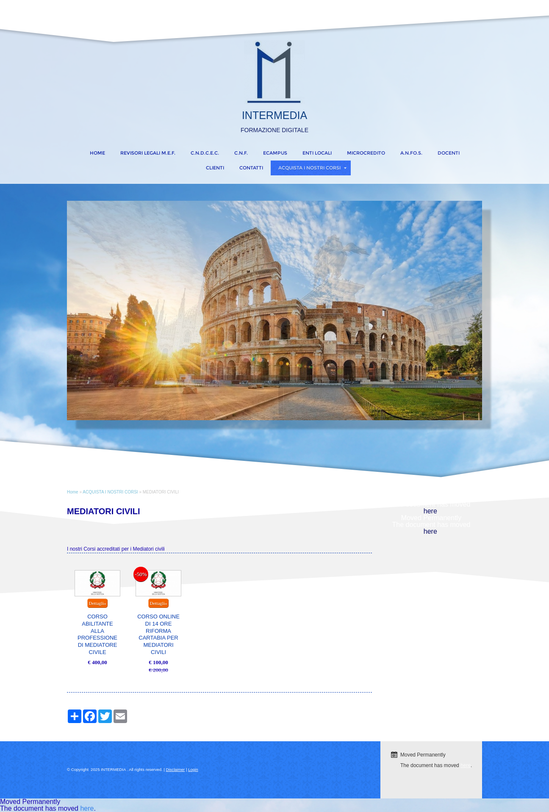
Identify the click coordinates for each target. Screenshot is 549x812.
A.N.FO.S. (411, 153)
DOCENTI (449, 153)
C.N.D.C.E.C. (205, 153)
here (430, 511)
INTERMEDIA (274, 115)
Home (97, 153)
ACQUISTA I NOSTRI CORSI (312, 168)
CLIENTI (215, 168)
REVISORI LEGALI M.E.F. (147, 153)
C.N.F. (241, 153)
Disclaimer (175, 769)
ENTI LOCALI (317, 153)
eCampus (275, 153)
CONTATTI (251, 168)
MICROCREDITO (366, 153)
